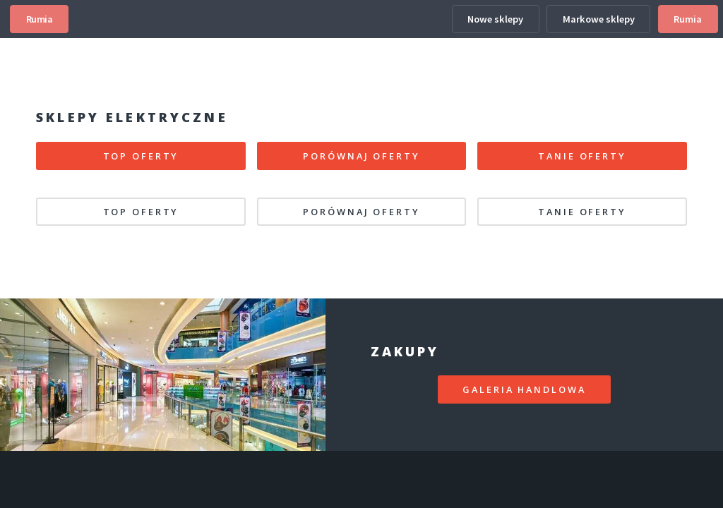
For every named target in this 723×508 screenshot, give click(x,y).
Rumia (39, 19)
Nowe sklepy (495, 19)
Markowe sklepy (599, 19)
